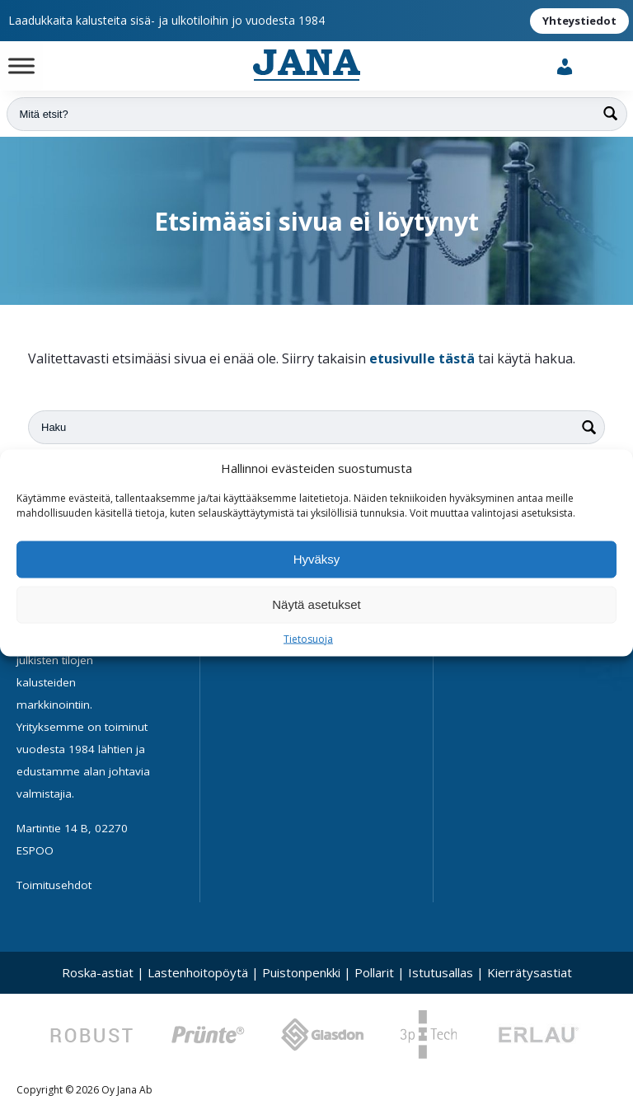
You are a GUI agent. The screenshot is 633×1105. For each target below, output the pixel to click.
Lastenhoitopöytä (198, 972)
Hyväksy (316, 559)
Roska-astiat (98, 972)
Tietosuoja (308, 638)
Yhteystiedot (579, 20)
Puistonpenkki (301, 972)
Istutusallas (440, 972)
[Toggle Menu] (21, 65)
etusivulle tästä (422, 358)
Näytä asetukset (316, 604)
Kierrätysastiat (529, 972)
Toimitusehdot (53, 885)
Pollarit (374, 972)
